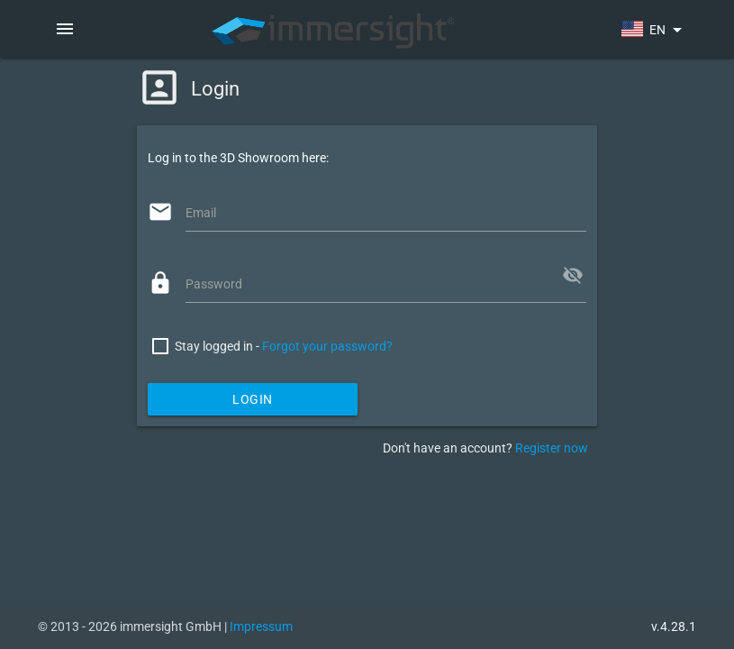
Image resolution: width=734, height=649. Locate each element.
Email (201, 213)
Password (214, 284)
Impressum (261, 626)
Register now (551, 448)
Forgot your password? (327, 346)
